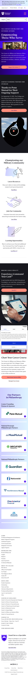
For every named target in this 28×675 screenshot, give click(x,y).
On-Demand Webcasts (6, 562)
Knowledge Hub (6, 550)
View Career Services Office (14, 377)
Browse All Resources (6, 552)
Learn (3, 535)
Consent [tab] (5, 329)
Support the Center (14, 67)
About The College (7, 565)
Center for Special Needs (6, 610)
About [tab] (23, 329)
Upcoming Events (5, 560)
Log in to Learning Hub (6, 593)
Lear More (14, 251)
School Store (4, 577)
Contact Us (5, 617)
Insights (3, 554)
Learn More (18, 4)
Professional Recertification (7, 591)
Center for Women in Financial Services (10, 604)
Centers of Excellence (8, 598)
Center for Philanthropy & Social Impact (10, 606)
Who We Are (4, 567)
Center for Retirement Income (8, 608)
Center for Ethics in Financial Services (9, 602)
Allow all (14, 343)
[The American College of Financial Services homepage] (6, 13)
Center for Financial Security (7, 614)
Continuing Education (6, 543)
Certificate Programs (6, 541)
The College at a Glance (6, 573)
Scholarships (4, 584)
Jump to (3, 19)
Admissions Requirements (7, 588)
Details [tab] (14, 329)
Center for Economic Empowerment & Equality (11, 600)
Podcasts (3, 558)
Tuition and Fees (5, 586)
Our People (3, 571)
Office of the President (6, 569)
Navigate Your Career (14, 381)
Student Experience (5, 582)
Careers (3, 575)
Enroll (14, 290)
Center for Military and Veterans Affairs (10, 612)
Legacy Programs (5, 547)
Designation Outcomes (6, 545)
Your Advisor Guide (7, 628)
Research (3, 556)
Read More (14, 189)
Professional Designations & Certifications (10, 537)
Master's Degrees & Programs (7, 539)
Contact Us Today (5, 625)
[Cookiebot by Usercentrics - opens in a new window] (20, 326)
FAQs (2, 595)
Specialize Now (12, 647)
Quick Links (4, 7)
